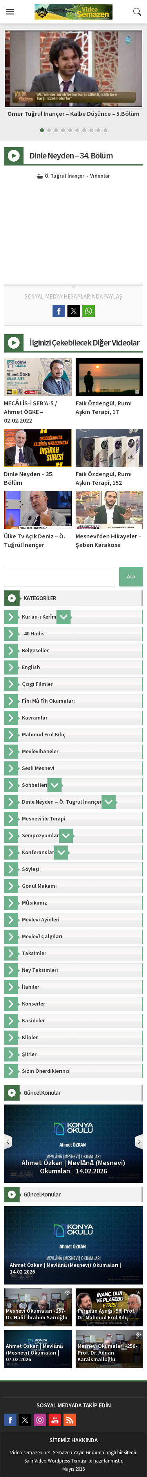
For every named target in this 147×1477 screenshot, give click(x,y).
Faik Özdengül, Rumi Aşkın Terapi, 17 (104, 407)
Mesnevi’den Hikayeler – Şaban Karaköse (109, 540)
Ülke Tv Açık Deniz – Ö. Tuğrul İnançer (34, 540)
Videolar (100, 176)
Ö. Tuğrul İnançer (64, 176)
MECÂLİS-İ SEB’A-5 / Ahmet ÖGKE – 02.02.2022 (30, 412)
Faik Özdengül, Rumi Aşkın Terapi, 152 (104, 478)
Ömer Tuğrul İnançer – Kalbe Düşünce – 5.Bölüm (73, 114)
